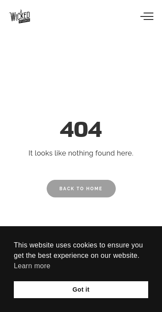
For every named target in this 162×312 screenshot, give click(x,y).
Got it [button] (81, 289)
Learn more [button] (32, 266)
